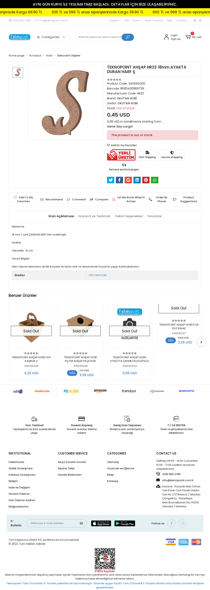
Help (169, 20)
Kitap (110, 475)
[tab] (61, 216)
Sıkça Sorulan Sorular (72, 462)
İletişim (13, 481)
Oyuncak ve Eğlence (120, 468)
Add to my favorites (122, 145)
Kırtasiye (112, 481)
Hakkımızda (16, 462)
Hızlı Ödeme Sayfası (22, 500)
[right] (201, 342)
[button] (193, 37)
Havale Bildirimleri (70, 475)
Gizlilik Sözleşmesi (21, 468)
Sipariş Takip (66, 468)
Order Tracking (153, 20)
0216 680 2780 (168, 474)
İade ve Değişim (19, 487)
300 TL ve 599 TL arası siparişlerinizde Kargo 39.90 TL (109, 12)
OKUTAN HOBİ (97, 275)
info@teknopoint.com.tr (175, 480)
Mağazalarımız (19, 507)
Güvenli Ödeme (19, 494)
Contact (181, 20)
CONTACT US (166, 453)
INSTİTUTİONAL (20, 453)
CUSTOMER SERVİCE (73, 453)
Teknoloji (113, 462)
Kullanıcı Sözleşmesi (22, 475)
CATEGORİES (116, 453)
